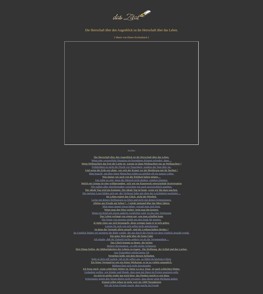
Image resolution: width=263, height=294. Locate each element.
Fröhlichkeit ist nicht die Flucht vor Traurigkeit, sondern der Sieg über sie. (131, 166)
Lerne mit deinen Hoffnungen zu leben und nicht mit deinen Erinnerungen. (131, 199)
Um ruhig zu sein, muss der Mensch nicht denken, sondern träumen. (131, 180)
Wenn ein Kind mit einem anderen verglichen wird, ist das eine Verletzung (131, 212)
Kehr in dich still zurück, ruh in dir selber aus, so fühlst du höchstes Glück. (131, 259)
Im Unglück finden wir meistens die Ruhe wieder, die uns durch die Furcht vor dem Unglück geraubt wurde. (131, 232)
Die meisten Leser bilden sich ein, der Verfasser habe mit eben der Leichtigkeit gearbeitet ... (131, 193)
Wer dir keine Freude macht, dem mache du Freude (131, 285)
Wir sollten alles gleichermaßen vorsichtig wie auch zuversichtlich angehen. (131, 186)
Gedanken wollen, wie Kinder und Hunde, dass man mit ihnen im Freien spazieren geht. (131, 272)
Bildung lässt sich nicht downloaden (131, 265)
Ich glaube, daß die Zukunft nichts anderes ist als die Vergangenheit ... (131, 239)
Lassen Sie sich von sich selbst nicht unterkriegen (131, 226)
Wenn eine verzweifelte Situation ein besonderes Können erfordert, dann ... (131, 160)
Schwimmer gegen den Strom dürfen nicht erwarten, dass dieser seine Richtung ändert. (131, 278)
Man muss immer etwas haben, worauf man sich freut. (131, 206)
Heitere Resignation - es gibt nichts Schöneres (131, 245)
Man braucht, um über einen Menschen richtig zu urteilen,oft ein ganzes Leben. (131, 173)
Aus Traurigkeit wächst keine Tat (131, 252)
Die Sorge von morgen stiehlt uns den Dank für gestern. (131, 219)
